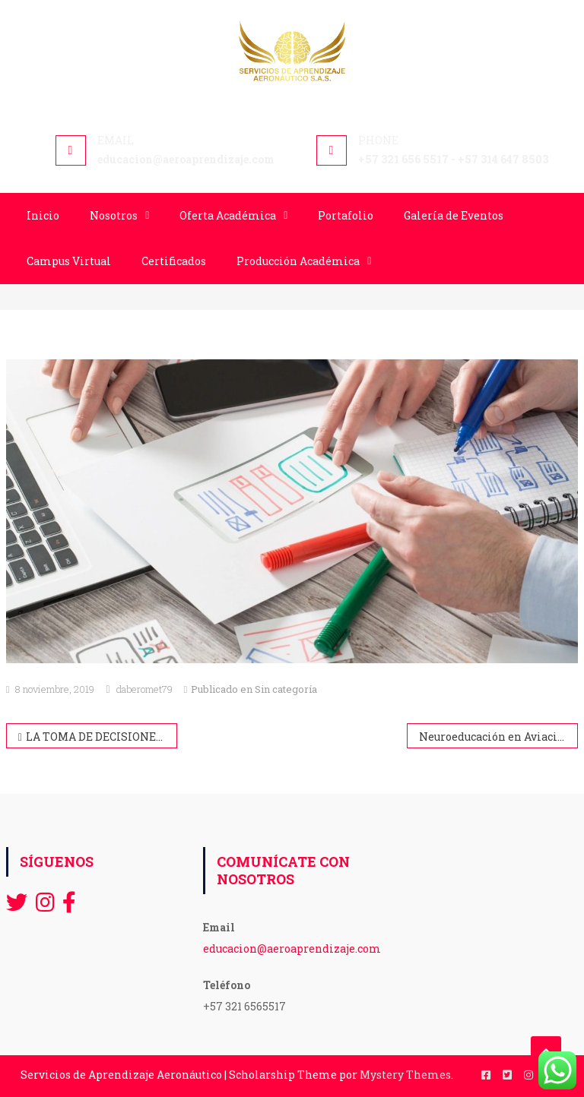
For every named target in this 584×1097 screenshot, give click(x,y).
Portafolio (345, 215)
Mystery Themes (405, 1074)
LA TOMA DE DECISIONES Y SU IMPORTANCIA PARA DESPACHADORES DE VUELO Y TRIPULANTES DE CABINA (102, 736)
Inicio (43, 215)
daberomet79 (144, 689)
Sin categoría (286, 689)
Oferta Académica (227, 215)
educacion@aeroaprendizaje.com (292, 948)
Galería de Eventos (453, 215)
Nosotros (114, 215)
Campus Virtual (69, 261)
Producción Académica (298, 261)
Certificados (173, 261)
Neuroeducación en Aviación (495, 736)
